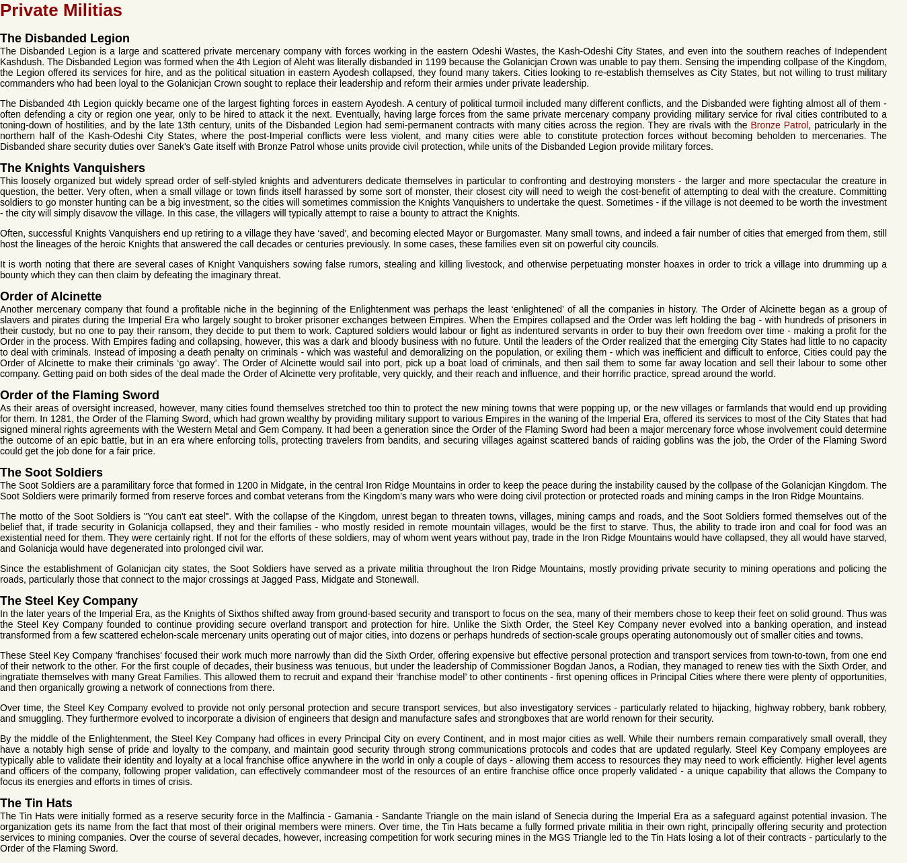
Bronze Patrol (780, 125)
